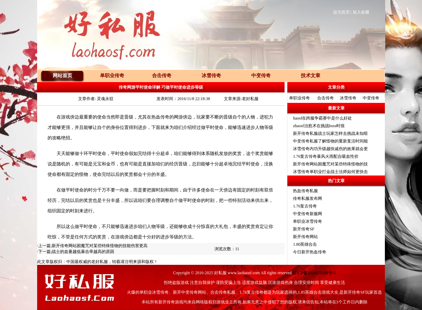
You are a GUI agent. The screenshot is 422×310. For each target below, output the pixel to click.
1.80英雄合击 (305, 244)
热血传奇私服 (305, 190)
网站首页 (62, 75)
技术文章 (310, 75)
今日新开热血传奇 (309, 252)
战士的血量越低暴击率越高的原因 (83, 251)
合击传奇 (325, 98)
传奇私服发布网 (307, 198)
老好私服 (99, 261)
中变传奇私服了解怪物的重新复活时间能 (330, 141)
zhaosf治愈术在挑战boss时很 (319, 125)
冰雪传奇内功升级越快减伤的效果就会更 (330, 148)
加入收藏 (361, 12)
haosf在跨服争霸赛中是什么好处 (322, 118)
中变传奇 (371, 98)
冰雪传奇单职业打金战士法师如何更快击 (330, 171)
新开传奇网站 (305, 236)
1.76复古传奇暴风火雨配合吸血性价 (325, 156)
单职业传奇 (299, 98)
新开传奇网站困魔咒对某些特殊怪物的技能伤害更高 (99, 245)
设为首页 (341, 12)
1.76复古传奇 (305, 206)
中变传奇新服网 (307, 213)
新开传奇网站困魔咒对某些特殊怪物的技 (330, 164)
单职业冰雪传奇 (307, 221)
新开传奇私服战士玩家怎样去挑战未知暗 (330, 133)
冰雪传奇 (348, 98)
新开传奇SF (303, 229)
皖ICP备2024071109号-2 (314, 272)
